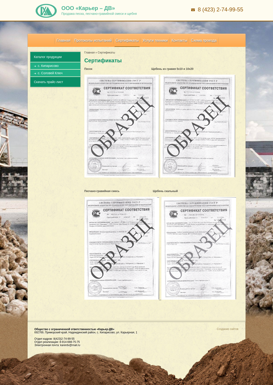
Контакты (179, 40)
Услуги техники (155, 40)
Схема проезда (203, 40)
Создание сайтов (227, 329)
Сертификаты (127, 40)
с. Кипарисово (48, 66)
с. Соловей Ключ (50, 73)
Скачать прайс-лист (48, 82)
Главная (63, 40)
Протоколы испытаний (93, 40)
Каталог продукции (48, 57)
